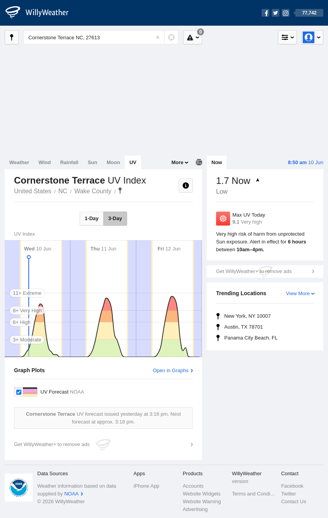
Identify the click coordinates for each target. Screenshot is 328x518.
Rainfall (69, 162)
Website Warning (202, 501)
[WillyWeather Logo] (41, 13)
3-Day (115, 218)
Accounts (193, 486)
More (177, 162)
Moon (113, 162)
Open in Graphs (170, 370)
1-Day (91, 218)
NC (62, 191)
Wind (44, 162)
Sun (93, 162)
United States (32, 191)
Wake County (92, 191)
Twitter (288, 494)
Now (216, 162)
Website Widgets (201, 494)
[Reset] (158, 37)
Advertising (195, 509)
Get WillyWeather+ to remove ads (253, 271)
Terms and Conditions (254, 494)
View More (298, 293)
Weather (19, 162)
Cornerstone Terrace (120, 190)
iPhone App (147, 486)
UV (132, 162)
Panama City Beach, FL (250, 338)
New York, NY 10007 (247, 316)
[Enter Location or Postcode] (100, 37)
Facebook (292, 486)
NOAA (71, 494)
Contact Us (293, 501)
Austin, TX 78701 (243, 327)
